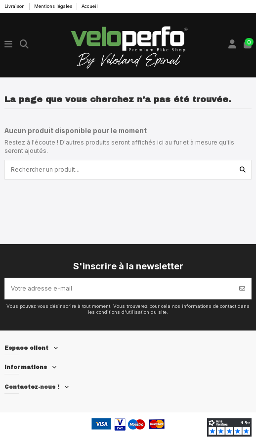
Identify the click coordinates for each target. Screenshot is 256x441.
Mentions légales (54, 6)
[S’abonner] (242, 288)
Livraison (15, 6)
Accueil (90, 6)
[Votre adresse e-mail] (119, 288)
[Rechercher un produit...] (243, 169)
